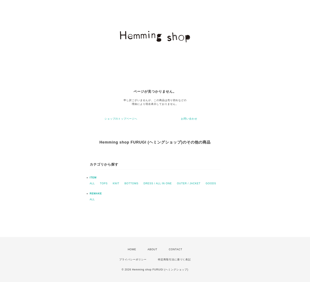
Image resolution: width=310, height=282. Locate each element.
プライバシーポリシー (133, 259)
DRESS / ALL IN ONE (158, 183)
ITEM (93, 177)
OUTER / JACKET (188, 183)
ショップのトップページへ (120, 118)
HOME (132, 249)
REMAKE (96, 193)
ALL (92, 183)
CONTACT (175, 249)
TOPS (104, 183)
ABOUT (152, 249)
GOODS (211, 183)
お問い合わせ (189, 118)
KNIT (116, 183)
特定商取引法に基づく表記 (174, 259)
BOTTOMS (131, 183)
